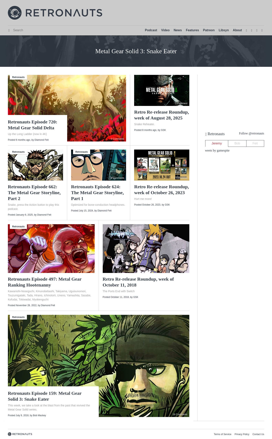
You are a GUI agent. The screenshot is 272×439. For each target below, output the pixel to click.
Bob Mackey (39, 415)
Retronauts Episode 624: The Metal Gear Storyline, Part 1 (97, 192)
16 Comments (180, 414)
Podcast (151, 30)
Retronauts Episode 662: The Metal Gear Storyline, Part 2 (34, 192)
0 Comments (117, 139)
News (178, 30)
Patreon (209, 30)
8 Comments (180, 270)
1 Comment (181, 103)
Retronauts (18, 77)
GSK (163, 130)
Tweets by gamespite (216, 150)
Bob (237, 143)
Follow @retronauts (251, 133)
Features (192, 30)
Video (165, 30)
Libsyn (224, 30)
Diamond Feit (42, 140)
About (237, 30)
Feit (255, 143)
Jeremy (217, 143)
